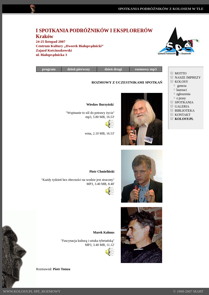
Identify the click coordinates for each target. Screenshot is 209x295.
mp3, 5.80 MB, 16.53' (99, 117)
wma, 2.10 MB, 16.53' (99, 133)
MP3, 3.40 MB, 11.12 (99, 245)
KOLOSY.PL (184, 119)
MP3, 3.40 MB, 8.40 (100, 184)
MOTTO (180, 73)
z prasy (181, 98)
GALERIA (182, 106)
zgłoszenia (183, 94)
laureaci (181, 90)
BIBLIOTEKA (185, 110)
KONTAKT (183, 115)
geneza (181, 86)
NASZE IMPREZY (188, 77)
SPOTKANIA (184, 102)
